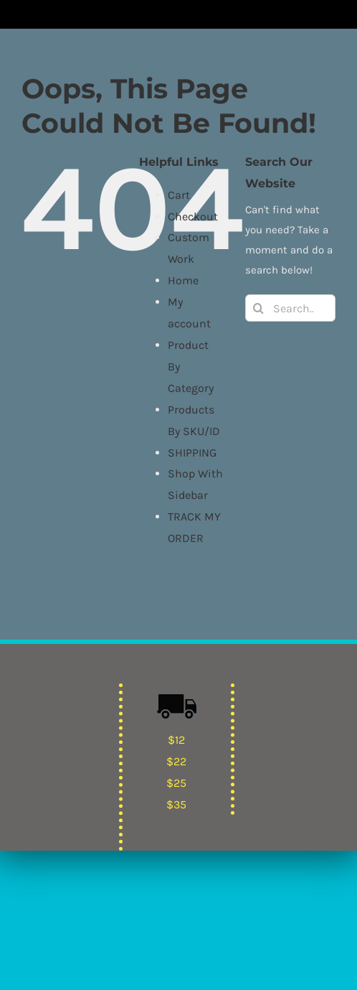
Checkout (193, 216)
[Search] (258, 308)
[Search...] (290, 308)
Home (183, 280)
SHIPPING (192, 452)
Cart (179, 195)
